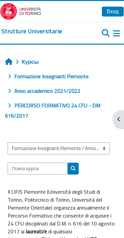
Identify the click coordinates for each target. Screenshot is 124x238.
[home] (31, 31)
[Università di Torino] (20, 11)
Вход (113, 11)
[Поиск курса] (38, 169)
